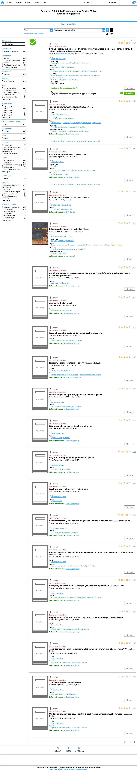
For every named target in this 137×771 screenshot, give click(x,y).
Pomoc (36, 3)
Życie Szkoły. (70, 212)
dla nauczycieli (59, 75)
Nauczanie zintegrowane (88, 71)
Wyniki (9, 3)
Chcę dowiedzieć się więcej (59, 769)
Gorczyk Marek (58, 59)
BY (106, 2)
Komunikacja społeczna (71, 123)
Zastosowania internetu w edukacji (98, 245)
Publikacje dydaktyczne (82, 63)
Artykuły (53, 118)
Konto (45, 3)
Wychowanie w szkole (79, 662)
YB (101, 2)
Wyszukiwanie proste (30, 33)
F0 (118, 2)
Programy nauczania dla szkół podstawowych (84, 75)
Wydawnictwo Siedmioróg (65, 53)
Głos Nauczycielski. (72, 134)
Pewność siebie (75, 597)
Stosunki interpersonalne (74, 170)
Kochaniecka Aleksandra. (61, 236)
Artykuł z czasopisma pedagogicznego (64, 127)
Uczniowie (54, 283)
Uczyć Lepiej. (70, 256)
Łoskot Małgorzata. (57, 402)
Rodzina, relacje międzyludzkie (78, 131)
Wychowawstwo (89, 170)
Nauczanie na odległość (76, 245)
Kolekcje (40, 33)
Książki (53, 63)
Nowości (19, 3)
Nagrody (62, 694)
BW (97, 2)
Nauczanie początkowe (59, 71)
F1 (122, 2)
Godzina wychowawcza (59, 245)
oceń (134, 43)
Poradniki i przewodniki (65, 63)
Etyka (100, 71)
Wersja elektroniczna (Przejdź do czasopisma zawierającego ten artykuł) (75, 141)
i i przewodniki (65, 118)
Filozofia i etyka (73, 79)
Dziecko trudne (56, 123)
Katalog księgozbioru (68, 24)
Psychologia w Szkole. (73, 377)
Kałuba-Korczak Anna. (58, 497)
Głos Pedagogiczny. (72, 286)
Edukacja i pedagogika (59, 79)
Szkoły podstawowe (67, 67)
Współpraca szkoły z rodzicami (90, 375)
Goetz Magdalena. (59, 114)
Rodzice (54, 170)
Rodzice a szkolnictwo (58, 375)
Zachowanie (96, 123)
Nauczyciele (55, 67)
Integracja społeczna (58, 566)
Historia (28, 3)
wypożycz (129, 93)
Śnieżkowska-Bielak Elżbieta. (61, 205)
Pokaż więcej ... (6, 99)
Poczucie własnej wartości (60, 597)
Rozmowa (61, 170)
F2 (127, 2)
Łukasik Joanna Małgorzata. (60, 370)
